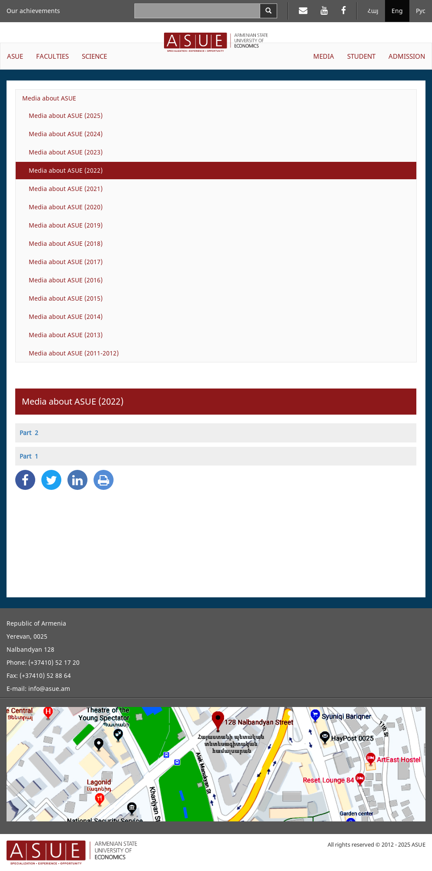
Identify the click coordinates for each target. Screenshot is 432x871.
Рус (420, 11)
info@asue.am (49, 688)
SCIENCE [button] (94, 56)
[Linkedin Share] (77, 480)
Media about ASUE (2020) (66, 207)
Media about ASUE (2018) (66, 243)
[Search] (268, 10)
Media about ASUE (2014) (66, 316)
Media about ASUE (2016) (66, 280)
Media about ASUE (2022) (66, 170)
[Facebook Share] (25, 480)
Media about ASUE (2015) (66, 298)
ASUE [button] (15, 56)
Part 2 (29, 433)
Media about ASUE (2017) (66, 262)
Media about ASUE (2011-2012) (74, 353)
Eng (397, 11)
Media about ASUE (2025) (66, 115)
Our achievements (33, 11)
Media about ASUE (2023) (66, 152)
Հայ (373, 11)
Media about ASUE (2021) (66, 188)
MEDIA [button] (323, 56)
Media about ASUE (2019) (66, 225)
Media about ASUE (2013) (66, 335)
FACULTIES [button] (52, 56)
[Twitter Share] (51, 480)
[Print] (104, 480)
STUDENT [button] (361, 56)
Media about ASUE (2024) (66, 134)
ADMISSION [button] (406, 56)
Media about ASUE (49, 98)
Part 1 (29, 456)
